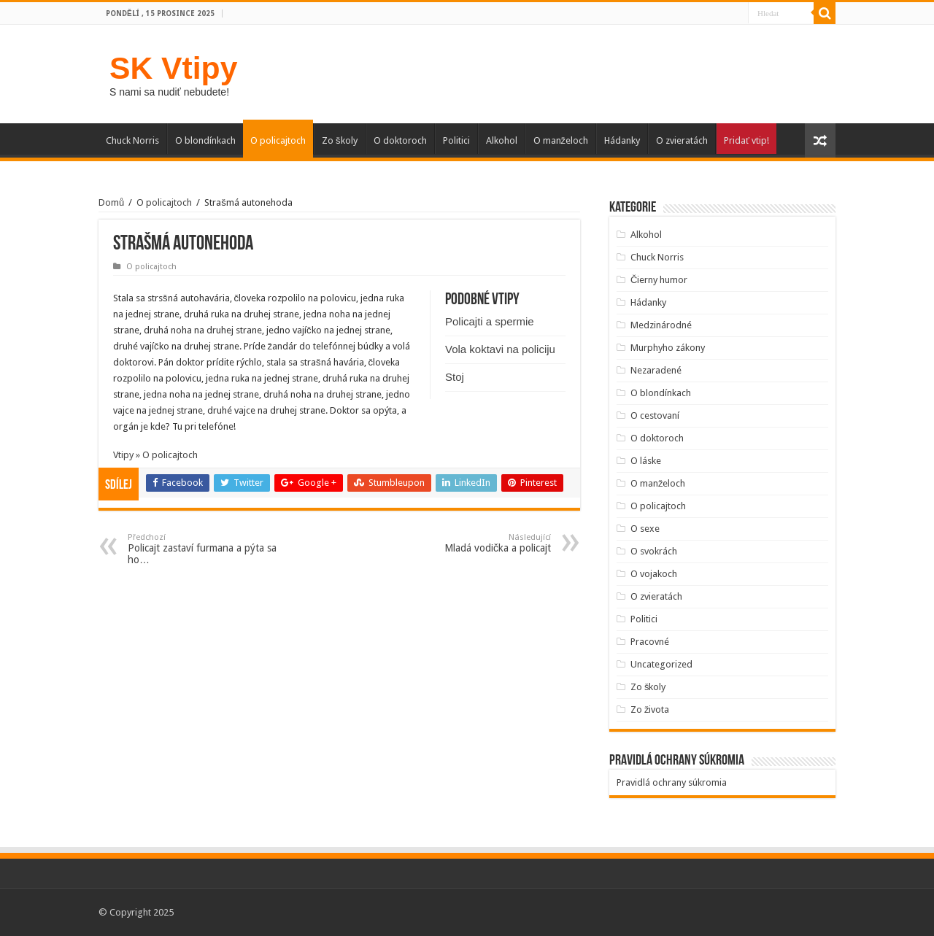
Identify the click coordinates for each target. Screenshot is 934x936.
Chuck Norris (132, 140)
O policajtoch (278, 140)
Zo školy (340, 140)
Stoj (454, 377)
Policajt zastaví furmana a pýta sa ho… (202, 549)
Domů (111, 202)
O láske (645, 460)
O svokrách (653, 551)
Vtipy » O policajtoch (155, 454)
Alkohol (501, 140)
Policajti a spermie (489, 321)
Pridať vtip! (746, 140)
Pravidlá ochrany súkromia (672, 782)
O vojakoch (653, 573)
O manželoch (561, 140)
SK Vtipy (173, 67)
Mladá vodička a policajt (476, 543)
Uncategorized (661, 664)
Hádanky (622, 140)
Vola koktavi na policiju (500, 349)
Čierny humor (658, 279)
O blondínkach (205, 140)
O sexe (645, 528)
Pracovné (649, 641)
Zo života (650, 709)
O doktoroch (400, 140)
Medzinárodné (661, 325)
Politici (456, 140)
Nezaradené (656, 370)
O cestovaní (654, 415)
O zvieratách (682, 140)
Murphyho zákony (667, 347)
